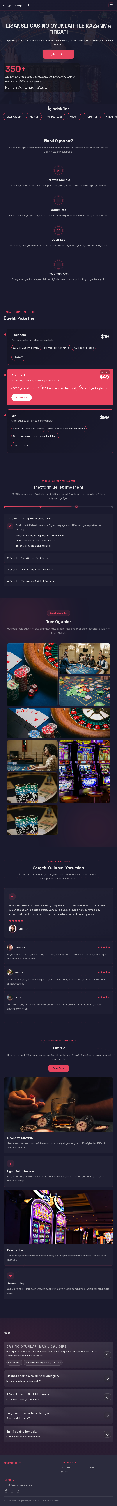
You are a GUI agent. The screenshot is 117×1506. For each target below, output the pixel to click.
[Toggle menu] (111, 5)
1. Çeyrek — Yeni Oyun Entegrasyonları (29, 518)
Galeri (74, 116)
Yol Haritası (54, 116)
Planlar (34, 116)
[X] (18, 1490)
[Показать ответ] (107, 1378)
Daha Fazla (58, 1068)
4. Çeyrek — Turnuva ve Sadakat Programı (31, 581)
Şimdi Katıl (58, 54)
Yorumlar (91, 116)
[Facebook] (6, 1490)
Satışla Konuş (22, 445)
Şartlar (64, 1471)
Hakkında (65, 1467)
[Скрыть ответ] (107, 1354)
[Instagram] (12, 1490)
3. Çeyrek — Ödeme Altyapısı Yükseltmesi (30, 569)
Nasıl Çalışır (13, 116)
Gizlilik (92, 1467)
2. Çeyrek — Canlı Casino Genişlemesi (28, 558)
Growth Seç (21, 397)
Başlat (19, 357)
